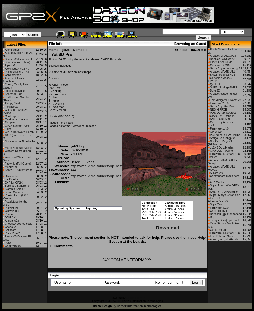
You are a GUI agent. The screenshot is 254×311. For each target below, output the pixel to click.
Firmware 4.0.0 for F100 (225, 153)
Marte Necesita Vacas (18, 147)
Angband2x (12, 220)
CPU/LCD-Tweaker (222, 150)
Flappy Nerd (12, 103)
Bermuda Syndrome (17, 185)
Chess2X (10, 226)
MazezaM (11, 166)
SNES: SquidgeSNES (223, 87)
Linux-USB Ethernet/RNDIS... (219, 200)
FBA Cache (217, 182)
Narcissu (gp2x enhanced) (226, 214)
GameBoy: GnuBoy (222, 106)
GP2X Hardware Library (19, 131)
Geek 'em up (13, 245)
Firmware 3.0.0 (219, 207)
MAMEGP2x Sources (223, 112)
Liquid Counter (14, 192)
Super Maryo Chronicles (225, 195)
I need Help (195, 238)
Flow (8, 128)
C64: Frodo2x (218, 210)
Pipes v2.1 (11, 65)
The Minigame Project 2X (226, 100)
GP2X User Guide (221, 62)
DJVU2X (10, 217)
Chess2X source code (18, 223)
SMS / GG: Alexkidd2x (224, 191)
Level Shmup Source (223, 236)
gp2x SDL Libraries (222, 147)
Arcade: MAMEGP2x (223, 55)
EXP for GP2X (14, 182)
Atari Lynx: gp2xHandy (224, 239)
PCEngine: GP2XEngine (225, 134)
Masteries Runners (16, 119)
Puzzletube (12, 207)
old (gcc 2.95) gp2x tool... (226, 220)
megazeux (11, 106)
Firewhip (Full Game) (18, 163)
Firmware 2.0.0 (219, 103)
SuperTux (216, 204)
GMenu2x (216, 131)
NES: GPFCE (218, 109)
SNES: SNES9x (220, 119)
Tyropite (10, 122)
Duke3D (215, 90)
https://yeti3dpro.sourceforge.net (96, 176)
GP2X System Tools (17, 125)
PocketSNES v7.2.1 (17, 71)
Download (167, 228)
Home (53, 50)
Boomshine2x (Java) (17, 62)
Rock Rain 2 (12, 233)
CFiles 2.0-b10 (135, 297)
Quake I (215, 84)
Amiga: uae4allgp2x (222, 138)
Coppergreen (13, 74)
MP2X (214, 157)
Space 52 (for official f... (19, 59)
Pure (8, 242)
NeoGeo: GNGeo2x (222, 58)
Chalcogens (12, 116)
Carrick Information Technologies (139, 306)
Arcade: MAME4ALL (223, 71)
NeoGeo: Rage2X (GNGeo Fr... (220, 143)
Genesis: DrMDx (220, 65)
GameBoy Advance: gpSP (226, 68)
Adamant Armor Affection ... (13, 79)
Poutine (9, 214)
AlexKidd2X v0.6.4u (17, 68)
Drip (212, 217)
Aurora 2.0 (216, 172)
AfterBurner (12, 49)
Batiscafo (10, 230)
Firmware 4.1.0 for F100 (225, 233)
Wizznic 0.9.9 (13, 211)
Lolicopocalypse (15, 90)
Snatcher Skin (13, 93)
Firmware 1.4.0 (219, 128)
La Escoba (11, 179)
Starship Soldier (14, 188)
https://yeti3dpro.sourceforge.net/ (96, 166)
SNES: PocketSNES (223, 74)
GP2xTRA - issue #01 (223, 115)
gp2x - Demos (73, 50)
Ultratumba (11, 176)
